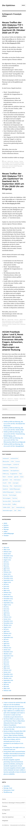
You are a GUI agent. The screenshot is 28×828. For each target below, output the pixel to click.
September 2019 (8, 680)
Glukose (10, 476)
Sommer (18, 492)
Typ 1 (13, 507)
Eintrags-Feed (8, 788)
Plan (11, 486)
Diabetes (16, 398)
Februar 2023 (7, 617)
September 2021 (8, 637)
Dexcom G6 (22, 398)
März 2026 (7, 549)
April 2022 (7, 631)
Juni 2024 (6, 586)
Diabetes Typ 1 (14, 467)
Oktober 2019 (7, 678)
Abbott (21, 319)
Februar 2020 (7, 670)
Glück (21, 476)
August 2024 (7, 582)
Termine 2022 (7, 504)
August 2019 (7, 682)
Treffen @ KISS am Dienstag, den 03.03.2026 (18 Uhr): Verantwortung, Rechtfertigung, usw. (14, 434)
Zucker (4, 813)
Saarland (11, 166)
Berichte (6, 525)
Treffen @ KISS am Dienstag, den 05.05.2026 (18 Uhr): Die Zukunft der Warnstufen (14, 423)
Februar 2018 (7, 690)
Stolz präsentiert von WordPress (17, 825)
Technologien (7, 498)
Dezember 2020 (8, 651)
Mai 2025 (6, 566)
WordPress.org (8, 792)
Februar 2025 (7, 572)
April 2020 (7, 666)
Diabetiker (6, 470)
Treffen (13, 167)
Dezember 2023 (8, 596)
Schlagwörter (6, 810)
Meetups (6, 529)
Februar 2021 (7, 647)
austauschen (14, 458)
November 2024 (8, 578)
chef (5, 161)
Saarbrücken (5, 166)
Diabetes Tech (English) (12, 698)
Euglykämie (13, 473)
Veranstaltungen (8, 510)
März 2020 (7, 668)
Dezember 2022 (8, 621)
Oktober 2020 (8, 653)
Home (4, 799)
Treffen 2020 (6, 507)
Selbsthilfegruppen (6, 167)
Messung (5, 486)
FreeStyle (17, 162)
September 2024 (8, 580)
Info (11, 480)
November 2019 (8, 676)
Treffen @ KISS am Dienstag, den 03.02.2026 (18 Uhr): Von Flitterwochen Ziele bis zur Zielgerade (14, 440)
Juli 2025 (6, 562)
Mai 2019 (6, 684)
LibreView (22, 324)
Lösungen (16, 483)
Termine (16, 161)
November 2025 (8, 555)
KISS (23, 164)
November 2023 (8, 598)
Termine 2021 (16, 501)
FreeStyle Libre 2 (9, 164)
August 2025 (7, 560)
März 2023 (7, 615)
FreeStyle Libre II (17, 164)
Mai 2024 (6, 588)
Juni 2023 (6, 609)
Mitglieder (5, 820)
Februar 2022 (7, 633)
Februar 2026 (7, 551)
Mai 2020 (6, 664)
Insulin (5, 483)
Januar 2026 (7, 553)
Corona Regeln (5, 162)
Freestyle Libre (10, 322)
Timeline (4, 806)
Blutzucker (6, 461)
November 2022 (8, 623)
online (5, 531)
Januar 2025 (7, 574)
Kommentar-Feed (9, 790)
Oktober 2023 (7, 600)
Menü (23, 5)
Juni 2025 (6, 564)
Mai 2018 (6, 686)
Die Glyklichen (8, 5)
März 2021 (7, 645)
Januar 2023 (7, 619)
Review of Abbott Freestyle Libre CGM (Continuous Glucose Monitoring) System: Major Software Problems (14, 733)
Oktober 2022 (8, 625)
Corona (21, 161)
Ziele (19, 510)
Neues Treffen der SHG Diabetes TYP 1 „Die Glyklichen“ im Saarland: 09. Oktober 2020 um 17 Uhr (13, 27)
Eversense (4, 400)
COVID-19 (12, 162)
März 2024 (7, 590)
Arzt (24, 319)
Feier (20, 473)
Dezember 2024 (8, 576)
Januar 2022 (7, 635)
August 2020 (7, 658)
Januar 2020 (7, 672)
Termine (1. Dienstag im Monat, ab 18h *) (13, 802)
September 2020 (8, 656)
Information (17, 480)
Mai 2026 (6, 547)
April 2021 (6, 643)
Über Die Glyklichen (8, 817)
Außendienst (8, 321)
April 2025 (7, 568)
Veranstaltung (20, 507)
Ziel (15, 510)
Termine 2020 (7, 501)
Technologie (5, 325)
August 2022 (7, 627)
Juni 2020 (6, 662)
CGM (12, 461)
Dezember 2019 (8, 674)
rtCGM (16, 400)
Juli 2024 (6, 584)
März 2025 (7, 570)
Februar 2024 (7, 592)
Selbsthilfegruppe (17, 166)
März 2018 (7, 688)
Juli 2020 (6, 660)
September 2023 (8, 602)
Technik (5, 495)
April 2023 (7, 613)
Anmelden (7, 786)
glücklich (5, 480)
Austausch (6, 458)
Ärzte (3, 321)
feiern (4, 476)
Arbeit (5, 523)
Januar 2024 (7, 594)
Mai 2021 (6, 641)
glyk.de (16, 476)
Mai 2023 (6, 611)
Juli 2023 (6, 607)
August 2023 (7, 604)
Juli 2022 (6, 629)
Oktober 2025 (8, 557)
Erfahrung (6, 473)
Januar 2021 (7, 649)
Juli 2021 (6, 639)
